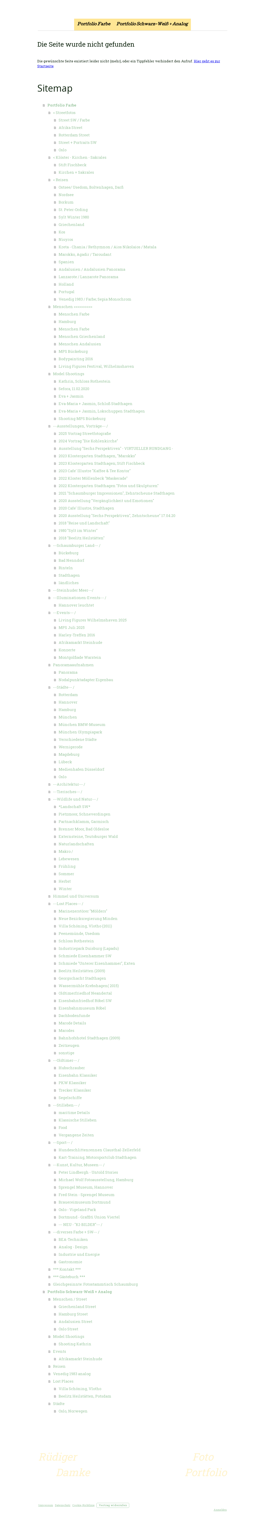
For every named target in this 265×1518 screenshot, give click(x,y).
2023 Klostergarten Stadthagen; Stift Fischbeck (102, 463)
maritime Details (74, 1112)
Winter (65, 888)
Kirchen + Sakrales (76, 172)
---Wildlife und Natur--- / (75, 799)
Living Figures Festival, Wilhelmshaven (96, 366)
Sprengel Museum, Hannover (86, 1187)
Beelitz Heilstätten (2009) (82, 970)
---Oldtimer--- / (66, 1060)
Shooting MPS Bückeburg (82, 418)
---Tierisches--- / (67, 791)
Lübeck (65, 761)
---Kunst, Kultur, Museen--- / (79, 1164)
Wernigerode (71, 746)
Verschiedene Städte (78, 739)
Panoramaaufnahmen (73, 664)
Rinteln (66, 567)
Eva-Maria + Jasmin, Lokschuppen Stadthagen (102, 411)
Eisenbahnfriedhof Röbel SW (85, 1000)
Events (59, 1351)
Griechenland (71, 224)
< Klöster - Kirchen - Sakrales (79, 157)
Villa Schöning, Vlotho (80, 1388)
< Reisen (60, 179)
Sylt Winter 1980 (74, 217)
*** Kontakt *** (67, 1269)
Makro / (66, 851)
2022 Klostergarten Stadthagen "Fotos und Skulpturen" (109, 485)
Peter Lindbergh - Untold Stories (88, 1172)
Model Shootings (68, 373)
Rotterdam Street (74, 134)
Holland (66, 284)
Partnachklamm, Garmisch (84, 821)
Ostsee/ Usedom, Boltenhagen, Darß (91, 187)
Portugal (67, 291)
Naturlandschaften (76, 843)
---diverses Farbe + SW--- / (76, 1231)
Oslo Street (68, 1328)
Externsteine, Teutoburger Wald (88, 836)
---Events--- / (64, 612)
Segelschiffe (70, 1097)
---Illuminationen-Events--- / (79, 597)
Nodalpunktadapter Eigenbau (86, 679)
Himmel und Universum (76, 896)
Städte (59, 1403)
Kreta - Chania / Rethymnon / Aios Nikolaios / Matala (107, 246)
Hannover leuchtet (76, 605)
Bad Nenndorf (71, 560)
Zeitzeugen (69, 1045)
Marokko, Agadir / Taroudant (85, 254)
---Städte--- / (63, 687)
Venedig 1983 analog (72, 1373)
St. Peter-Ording (73, 209)
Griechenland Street (77, 1306)
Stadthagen (69, 575)
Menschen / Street (70, 1299)
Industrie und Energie (79, 1254)
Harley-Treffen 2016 (77, 634)
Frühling (67, 866)
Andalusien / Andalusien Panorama (92, 269)
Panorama (68, 672)
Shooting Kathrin (75, 1343)
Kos (62, 231)
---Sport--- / (62, 1142)
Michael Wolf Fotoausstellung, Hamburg (96, 1179)
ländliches (69, 582)
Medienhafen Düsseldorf (81, 769)
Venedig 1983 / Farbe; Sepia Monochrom (95, 299)
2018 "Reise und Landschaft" (84, 523)
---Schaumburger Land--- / (76, 545)
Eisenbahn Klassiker (78, 1075)
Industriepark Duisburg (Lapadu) (89, 948)
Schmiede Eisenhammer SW (85, 955)
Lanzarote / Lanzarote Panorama (88, 276)
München (68, 717)
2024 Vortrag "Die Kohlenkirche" (88, 440)
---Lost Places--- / (68, 903)
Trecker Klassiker (75, 1090)
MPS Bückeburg (73, 351)
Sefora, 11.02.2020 (74, 388)
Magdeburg (69, 754)
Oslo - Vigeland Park (77, 1209)
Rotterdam (68, 694)
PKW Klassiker (72, 1082)
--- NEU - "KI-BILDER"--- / (80, 1224)
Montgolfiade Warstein (80, 657)
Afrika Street (70, 127)
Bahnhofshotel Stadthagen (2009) (89, 1037)
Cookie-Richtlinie (83, 1505)
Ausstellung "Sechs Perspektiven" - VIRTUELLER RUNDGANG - (116, 448)
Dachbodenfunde (74, 1015)
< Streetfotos (64, 112)
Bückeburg (68, 552)
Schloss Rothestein (76, 940)
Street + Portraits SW (78, 142)
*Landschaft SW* (74, 806)
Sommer (66, 873)
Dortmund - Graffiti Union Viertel (89, 1217)
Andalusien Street (75, 1321)
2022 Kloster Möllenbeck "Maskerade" (93, 478)
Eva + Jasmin (71, 396)
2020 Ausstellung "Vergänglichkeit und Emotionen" (106, 500)
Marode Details (72, 1022)
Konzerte (67, 649)
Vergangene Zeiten (76, 1134)
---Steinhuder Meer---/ (73, 590)
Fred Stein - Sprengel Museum (86, 1194)
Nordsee (66, 194)
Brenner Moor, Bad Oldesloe (84, 828)
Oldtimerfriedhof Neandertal (85, 993)
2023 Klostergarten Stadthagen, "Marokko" (97, 455)
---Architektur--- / (69, 784)
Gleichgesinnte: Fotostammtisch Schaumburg (95, 1284)
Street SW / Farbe (74, 120)
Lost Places (63, 1381)
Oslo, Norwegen (73, 1411)
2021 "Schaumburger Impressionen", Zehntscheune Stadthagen (117, 493)
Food (63, 1127)
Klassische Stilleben (78, 1120)
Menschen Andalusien (80, 343)
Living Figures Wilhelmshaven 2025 (93, 620)
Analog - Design (73, 1246)
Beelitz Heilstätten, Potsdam (85, 1396)
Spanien (66, 261)
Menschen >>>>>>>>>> (72, 306)
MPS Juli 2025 (72, 627)
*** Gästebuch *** (69, 1276)
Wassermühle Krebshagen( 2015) (89, 985)
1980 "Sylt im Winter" (78, 530)
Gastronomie (70, 1261)
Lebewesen (69, 858)
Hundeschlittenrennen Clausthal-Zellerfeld (100, 1149)
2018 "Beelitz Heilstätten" (82, 537)
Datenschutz (62, 1505)
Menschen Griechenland (82, 336)
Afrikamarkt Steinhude (80, 642)
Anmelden (220, 1509)
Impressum (45, 1505)
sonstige (66, 1052)
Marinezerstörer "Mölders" (83, 911)
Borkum (66, 202)
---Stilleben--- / (66, 1105)
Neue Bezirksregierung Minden (88, 918)
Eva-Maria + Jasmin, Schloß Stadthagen (95, 403)
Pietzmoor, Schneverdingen (85, 814)
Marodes (66, 1030)
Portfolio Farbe (93, 24)
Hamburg (67, 321)
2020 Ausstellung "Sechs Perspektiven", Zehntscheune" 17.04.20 (117, 515)
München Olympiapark (80, 731)
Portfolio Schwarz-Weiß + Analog (152, 24)
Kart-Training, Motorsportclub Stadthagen (98, 1157)
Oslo (62, 149)
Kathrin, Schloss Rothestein (85, 381)
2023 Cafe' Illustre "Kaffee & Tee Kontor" (95, 470)
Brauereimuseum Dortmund (85, 1202)
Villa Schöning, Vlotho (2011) (85, 925)
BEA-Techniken (73, 1239)
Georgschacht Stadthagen (82, 978)
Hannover (68, 702)
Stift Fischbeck (73, 164)
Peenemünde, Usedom (79, 933)
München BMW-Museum (82, 724)
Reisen (59, 1366)
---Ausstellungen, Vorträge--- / (80, 425)
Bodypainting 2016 (76, 358)
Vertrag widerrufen (113, 1505)
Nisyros (66, 239)
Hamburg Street (73, 1314)
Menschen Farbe (74, 314)
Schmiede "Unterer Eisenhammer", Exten (97, 963)
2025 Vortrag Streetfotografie (85, 433)
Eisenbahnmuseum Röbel (82, 1008)
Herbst (65, 881)
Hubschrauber (72, 1067)
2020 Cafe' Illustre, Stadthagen (86, 508)
